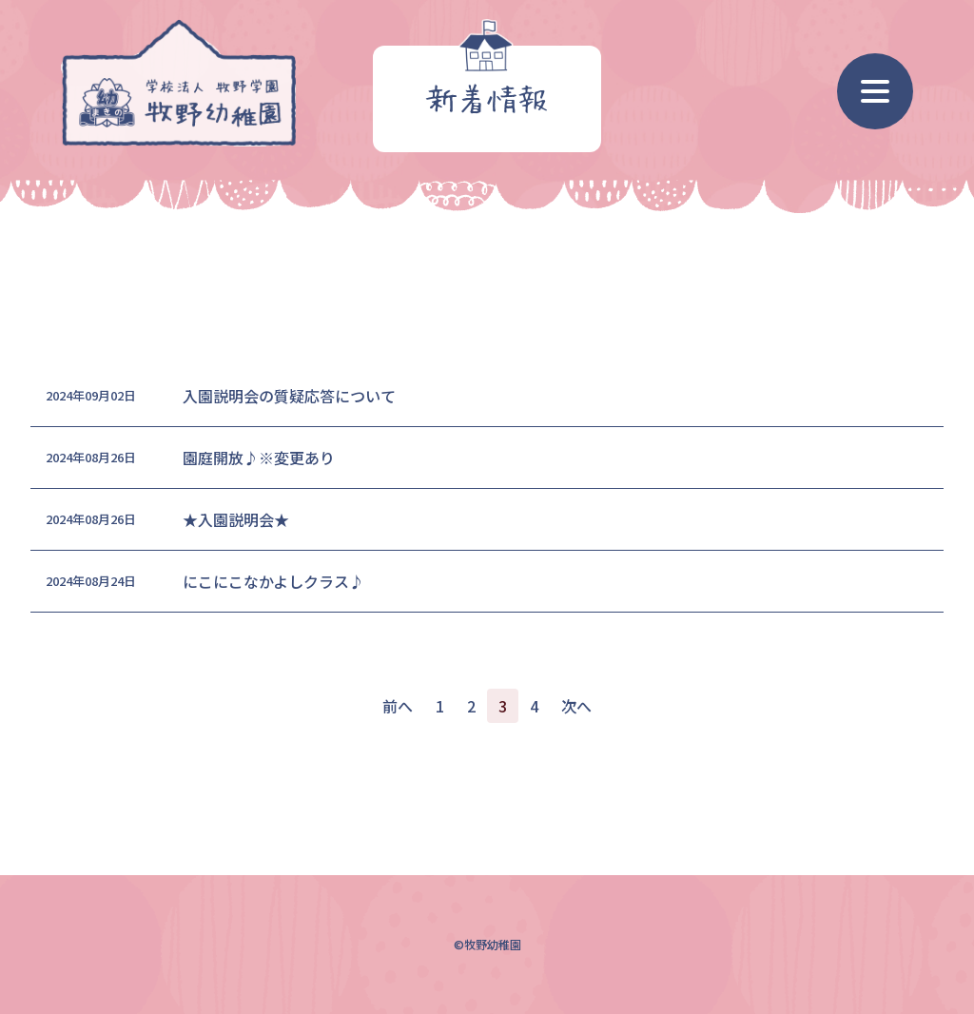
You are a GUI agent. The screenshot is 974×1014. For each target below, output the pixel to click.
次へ (576, 705)
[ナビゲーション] (875, 91)
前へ (397, 705)
